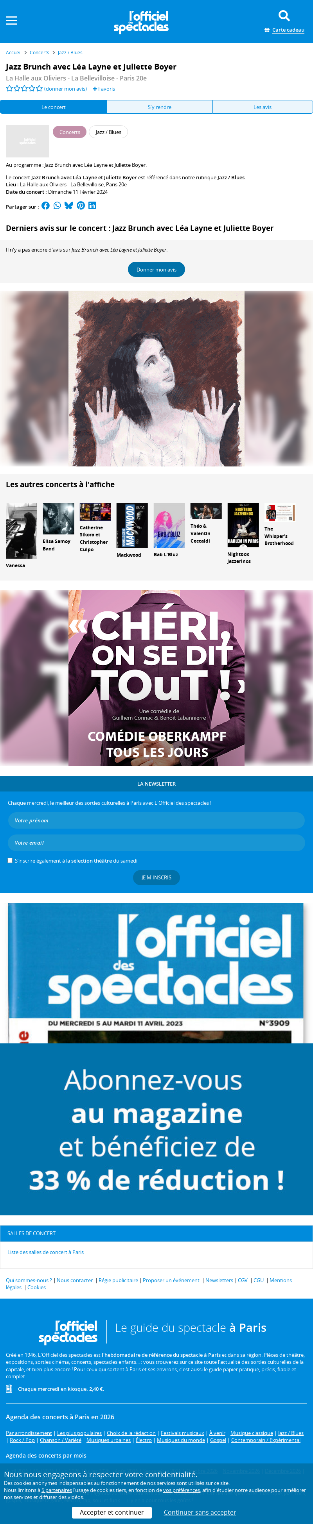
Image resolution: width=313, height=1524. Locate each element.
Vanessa (15, 565)
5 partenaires (56, 1490)
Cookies (36, 1287)
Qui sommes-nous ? (29, 1280)
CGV (243, 1280)
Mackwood (129, 555)
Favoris (104, 88)
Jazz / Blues (231, 177)
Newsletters (219, 1280)
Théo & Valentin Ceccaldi (200, 533)
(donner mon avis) (65, 88)
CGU (259, 1280)
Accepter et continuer (112, 1512)
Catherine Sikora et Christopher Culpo (94, 538)
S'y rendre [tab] (159, 107)
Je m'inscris (156, 877)
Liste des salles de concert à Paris (45, 1252)
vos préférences (181, 1490)
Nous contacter (75, 1280)
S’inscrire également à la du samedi (76, 860)
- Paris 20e (76, 78)
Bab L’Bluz (166, 554)
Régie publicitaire (118, 1280)
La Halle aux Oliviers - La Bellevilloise (62, 184)
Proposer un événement (171, 1280)
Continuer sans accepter (200, 1512)
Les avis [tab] (263, 107)
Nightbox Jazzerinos (239, 558)
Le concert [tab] (53, 107)
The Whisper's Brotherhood (279, 536)
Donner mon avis (156, 269)
